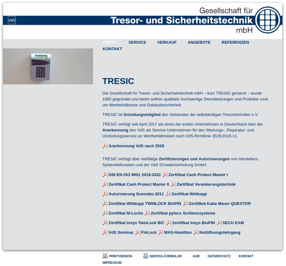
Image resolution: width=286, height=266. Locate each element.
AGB (196, 256)
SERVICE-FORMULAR (166, 256)
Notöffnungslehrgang (219, 232)
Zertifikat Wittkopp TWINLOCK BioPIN (145, 203)
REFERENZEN (235, 42)
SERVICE (137, 42)
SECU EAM (233, 222)
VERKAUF (167, 42)
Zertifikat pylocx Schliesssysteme (183, 213)
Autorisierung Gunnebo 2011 (136, 194)
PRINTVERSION (120, 256)
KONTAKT (112, 49)
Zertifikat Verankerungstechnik (206, 184)
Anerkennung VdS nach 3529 (136, 146)
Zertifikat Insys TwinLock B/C (136, 222)
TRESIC (110, 42)
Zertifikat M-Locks (126, 213)
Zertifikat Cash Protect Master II (139, 184)
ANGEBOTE (199, 42)
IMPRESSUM (112, 262)
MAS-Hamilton (178, 232)
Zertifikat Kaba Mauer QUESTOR (220, 203)
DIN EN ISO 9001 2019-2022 (135, 174)
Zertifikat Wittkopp (189, 194)
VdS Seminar (121, 232)
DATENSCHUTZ (219, 256)
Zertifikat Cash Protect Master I (198, 174)
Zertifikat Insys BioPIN (193, 222)
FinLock (149, 232)
